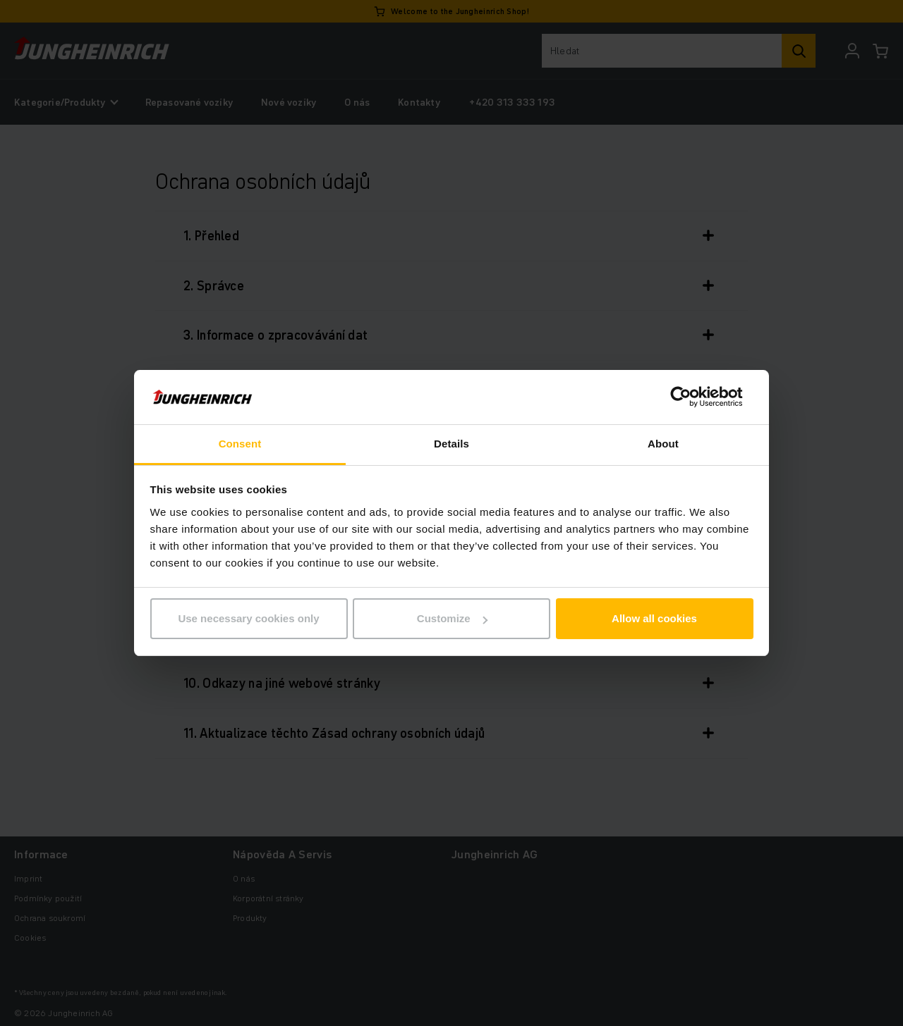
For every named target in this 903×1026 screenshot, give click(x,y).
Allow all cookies (654, 618)
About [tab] (663, 444)
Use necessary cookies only (248, 618)
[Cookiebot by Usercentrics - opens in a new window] (691, 397)
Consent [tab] (240, 444)
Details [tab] (451, 444)
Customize (452, 618)
